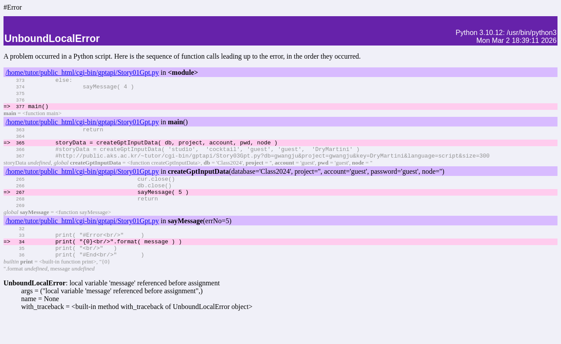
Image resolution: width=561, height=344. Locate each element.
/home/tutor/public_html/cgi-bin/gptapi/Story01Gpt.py (82, 72)
